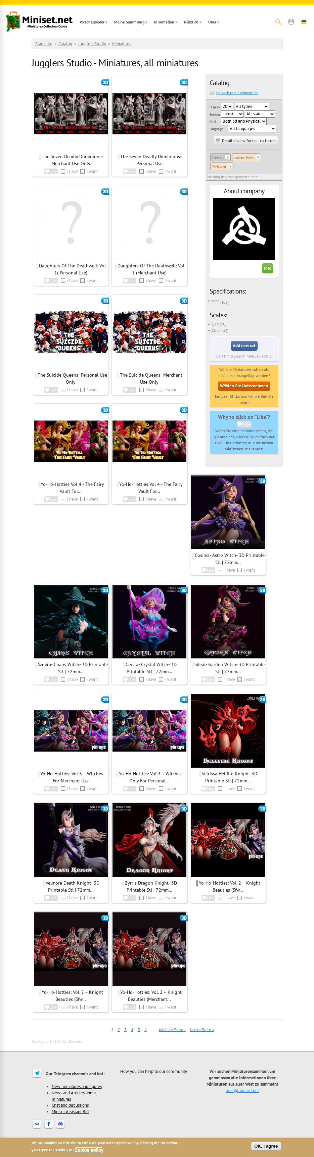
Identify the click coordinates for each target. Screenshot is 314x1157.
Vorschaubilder (92, 21)
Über (212, 21)
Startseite (43, 44)
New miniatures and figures (77, 1086)
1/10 (215, 324)
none (215, 301)
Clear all (218, 157)
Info (267, 268)
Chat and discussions (70, 1105)
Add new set (244, 345)
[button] (291, 22)
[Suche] (278, 22)
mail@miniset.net (242, 1090)
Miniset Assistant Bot (70, 1111)
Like (246, 424)
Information (164, 21)
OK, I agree (266, 1146)
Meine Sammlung (129, 21)
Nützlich (191, 21)
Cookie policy (89, 1149)
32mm (216, 330)
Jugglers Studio (92, 44)
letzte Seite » (202, 1029)
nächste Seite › (172, 1029)
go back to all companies (237, 92)
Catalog (65, 44)
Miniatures (121, 44)
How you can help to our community (153, 1071)
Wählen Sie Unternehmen (244, 386)
